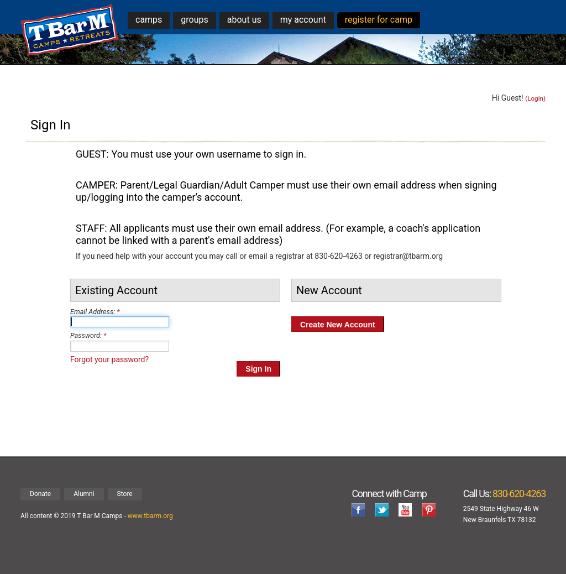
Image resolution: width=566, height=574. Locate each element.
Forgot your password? (109, 359)
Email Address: (92, 311)
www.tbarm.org (150, 516)
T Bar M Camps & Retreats (69, 30)
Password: (86, 335)
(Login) (535, 98)
